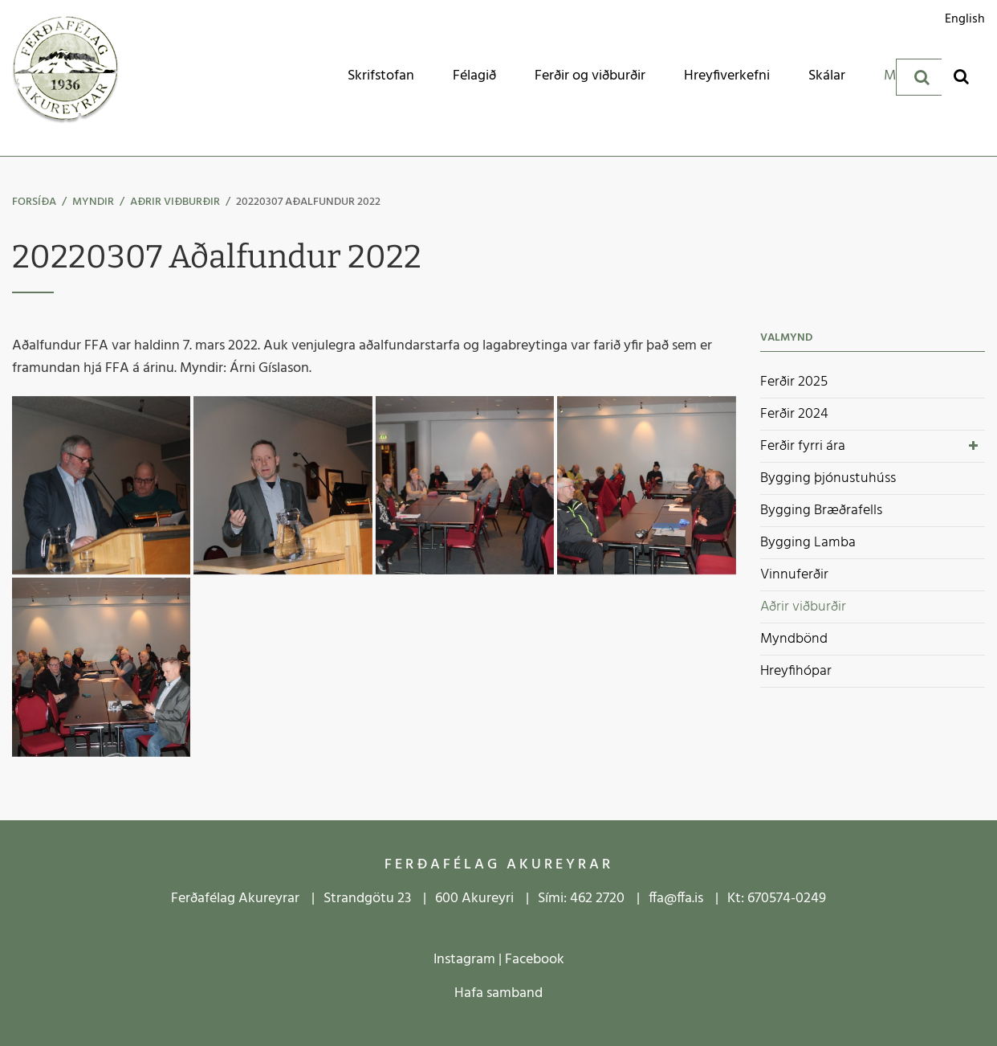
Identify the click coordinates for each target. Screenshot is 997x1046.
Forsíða (34, 202)
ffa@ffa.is (676, 898)
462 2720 (597, 898)
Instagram (464, 959)
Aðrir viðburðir (175, 202)
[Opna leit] (961, 76)
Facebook (534, 959)
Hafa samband (498, 993)
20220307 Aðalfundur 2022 (308, 202)
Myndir (93, 202)
